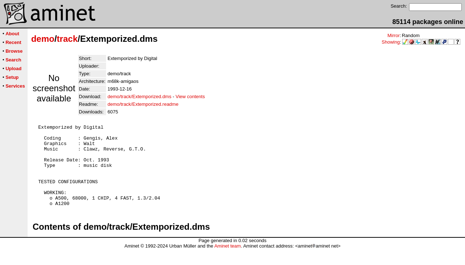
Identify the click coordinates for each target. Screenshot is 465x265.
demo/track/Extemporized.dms (139, 96)
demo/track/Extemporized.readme (143, 104)
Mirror (393, 35)
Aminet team (227, 262)
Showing (391, 42)
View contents (190, 96)
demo (42, 39)
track (67, 39)
